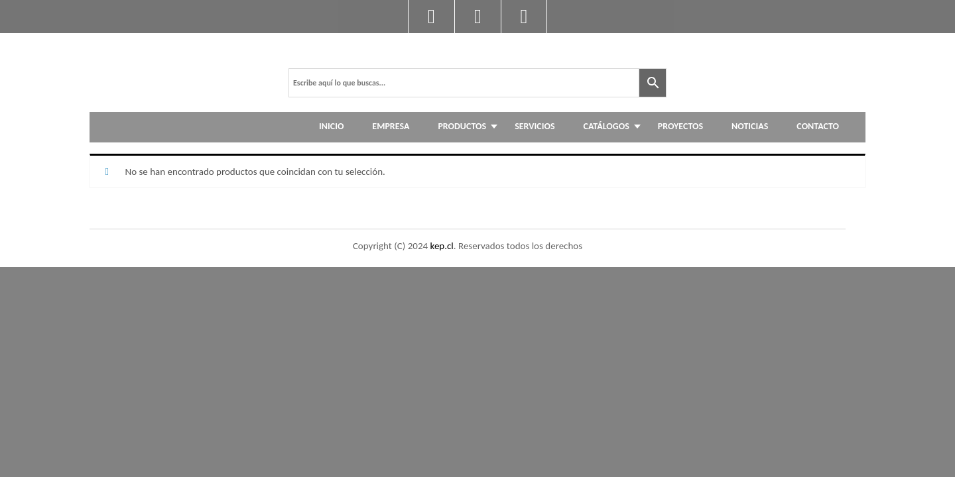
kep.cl (442, 246)
